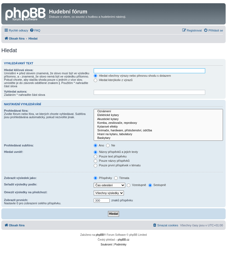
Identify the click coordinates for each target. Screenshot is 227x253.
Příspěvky (103, 178)
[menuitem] (35, 30)
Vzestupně (136, 185)
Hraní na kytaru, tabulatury (158, 134)
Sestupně (157, 185)
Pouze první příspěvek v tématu (117, 165)
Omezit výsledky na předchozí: (25, 192)
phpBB (100, 234)
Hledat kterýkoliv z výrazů (113, 80)
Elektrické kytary (158, 115)
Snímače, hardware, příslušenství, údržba (158, 130)
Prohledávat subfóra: (19, 145)
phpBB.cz (123, 239)
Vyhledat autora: (15, 91)
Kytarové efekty (158, 127)
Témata (121, 178)
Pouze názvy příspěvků (112, 160)
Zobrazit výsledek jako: (20, 178)
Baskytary (158, 138)
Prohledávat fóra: (16, 110)
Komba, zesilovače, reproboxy (158, 123)
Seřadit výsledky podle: (20, 184)
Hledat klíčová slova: (18, 70)
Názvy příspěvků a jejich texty (116, 151)
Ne (110, 145)
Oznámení (158, 111)
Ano (99, 145)
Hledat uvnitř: (13, 151)
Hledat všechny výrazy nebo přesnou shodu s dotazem (132, 75)
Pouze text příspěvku (110, 156)
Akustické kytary (158, 119)
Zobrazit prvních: (16, 200)
